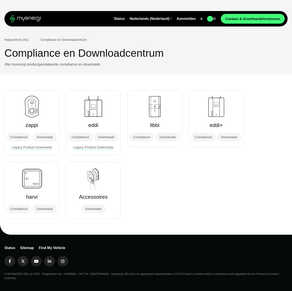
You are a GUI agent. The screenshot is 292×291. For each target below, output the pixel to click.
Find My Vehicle (52, 248)
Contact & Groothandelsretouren (252, 19)
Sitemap (27, 248)
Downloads (44, 137)
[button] (151, 19)
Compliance (19, 137)
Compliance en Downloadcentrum (63, 40)
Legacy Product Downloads (32, 147)
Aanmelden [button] (186, 19)
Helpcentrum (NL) (16, 40)
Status (119, 19)
